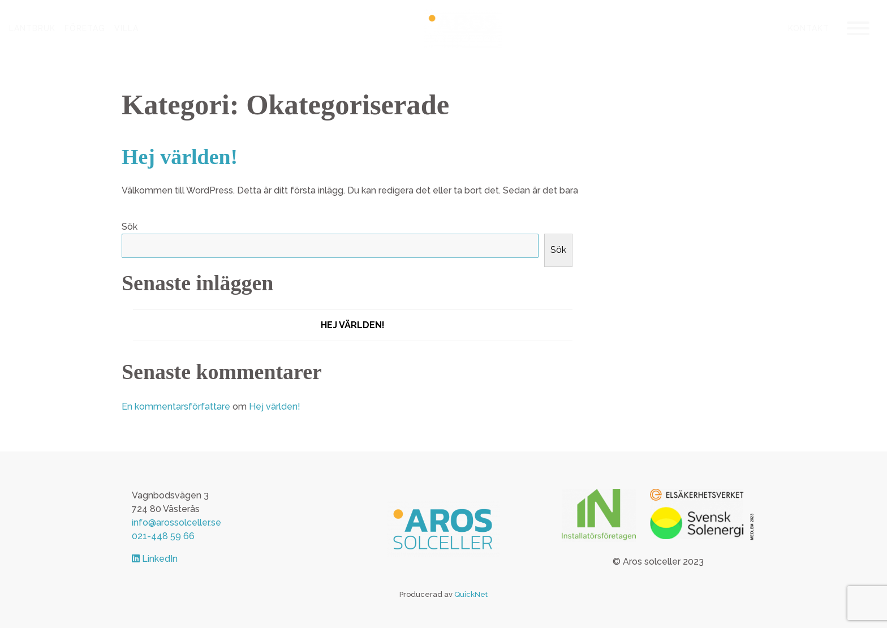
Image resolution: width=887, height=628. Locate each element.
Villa (126, 28)
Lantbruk (32, 28)
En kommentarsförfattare (176, 406)
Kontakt (808, 28)
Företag (84, 28)
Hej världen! (180, 157)
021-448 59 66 (163, 536)
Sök (129, 226)
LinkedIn (155, 558)
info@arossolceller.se (176, 522)
